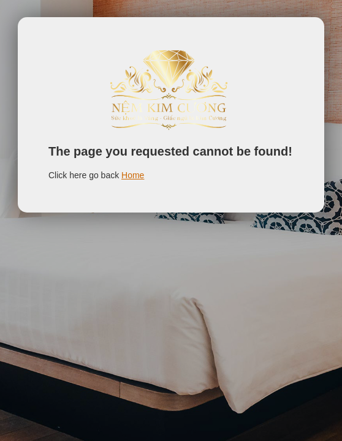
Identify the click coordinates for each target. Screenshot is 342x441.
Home (132, 175)
